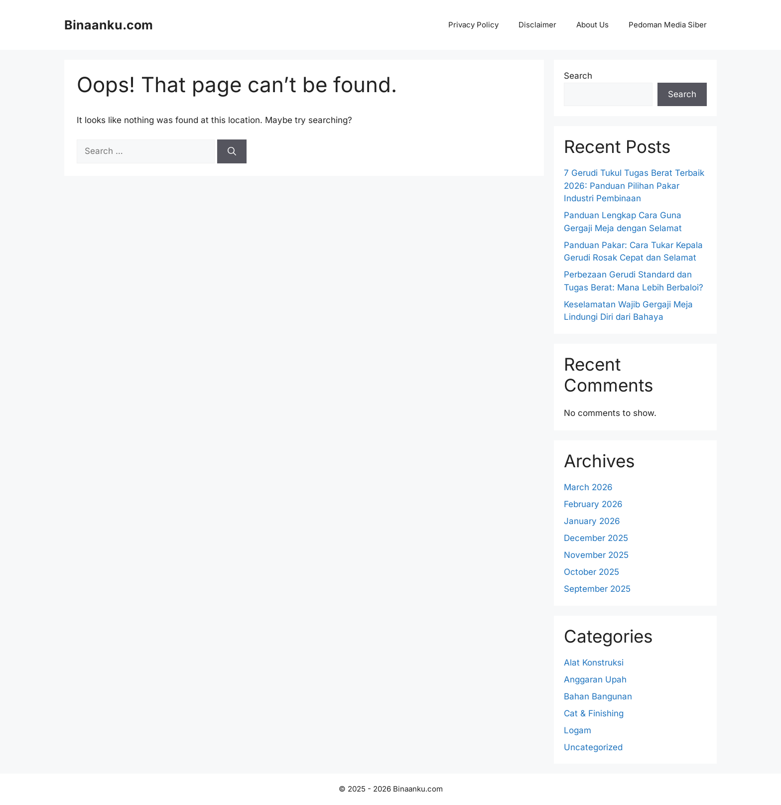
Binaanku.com (108, 24)
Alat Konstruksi (594, 663)
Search (578, 76)
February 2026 (593, 504)
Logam (577, 730)
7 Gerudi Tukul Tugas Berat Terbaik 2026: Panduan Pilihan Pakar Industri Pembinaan (634, 185)
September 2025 (597, 589)
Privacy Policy (473, 24)
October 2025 (591, 572)
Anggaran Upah (595, 679)
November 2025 (596, 555)
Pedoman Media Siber (668, 24)
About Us (592, 24)
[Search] (232, 151)
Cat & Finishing (594, 713)
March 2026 (588, 487)
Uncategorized (593, 747)
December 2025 (596, 538)
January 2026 (592, 521)
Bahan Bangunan (598, 696)
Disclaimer (537, 24)
